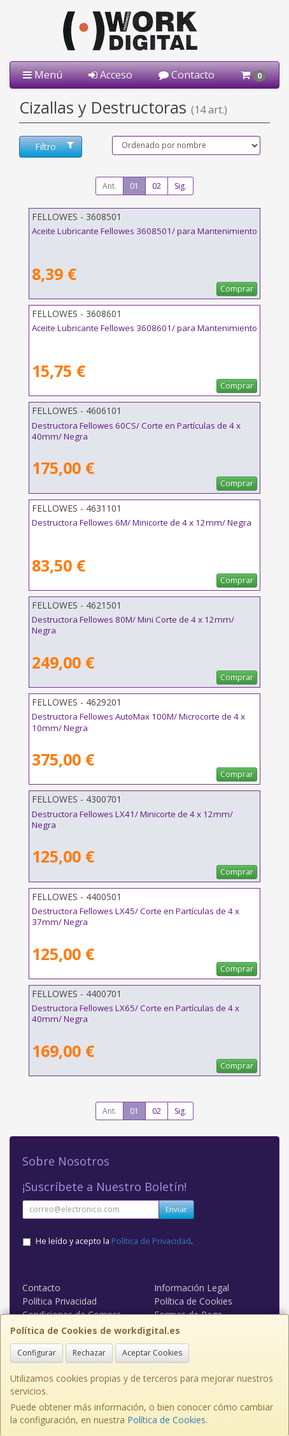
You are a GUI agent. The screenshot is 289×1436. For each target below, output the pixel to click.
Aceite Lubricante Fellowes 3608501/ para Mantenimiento (144, 231)
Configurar (36, 1352)
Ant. (109, 186)
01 (134, 186)
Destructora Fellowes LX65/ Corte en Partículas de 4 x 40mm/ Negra (135, 1013)
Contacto (187, 75)
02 (156, 186)
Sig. (180, 186)
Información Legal (191, 1288)
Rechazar (89, 1352)
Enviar (176, 1209)
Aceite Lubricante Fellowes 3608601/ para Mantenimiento (144, 328)
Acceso (110, 75)
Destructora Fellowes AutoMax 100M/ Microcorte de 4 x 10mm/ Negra (138, 722)
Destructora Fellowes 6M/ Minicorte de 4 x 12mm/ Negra (141, 522)
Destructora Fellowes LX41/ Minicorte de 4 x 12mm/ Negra (132, 819)
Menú (42, 75)
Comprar (236, 288)
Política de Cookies (166, 1420)
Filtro (54, 146)
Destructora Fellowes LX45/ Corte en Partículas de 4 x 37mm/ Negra (135, 916)
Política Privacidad (59, 1301)
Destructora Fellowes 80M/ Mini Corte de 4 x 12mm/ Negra (133, 625)
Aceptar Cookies (152, 1352)
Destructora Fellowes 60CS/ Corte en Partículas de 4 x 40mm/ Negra (136, 431)
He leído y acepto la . (114, 1241)
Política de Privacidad (151, 1241)
